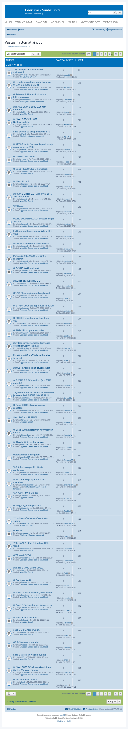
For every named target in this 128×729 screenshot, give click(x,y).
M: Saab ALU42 (21, 181)
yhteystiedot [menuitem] (90, 22)
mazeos (24, 533)
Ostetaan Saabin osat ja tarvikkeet (34, 161)
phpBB (62, 715)
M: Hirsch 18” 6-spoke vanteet (28, 442)
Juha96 (24, 608)
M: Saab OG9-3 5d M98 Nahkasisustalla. (25, 121)
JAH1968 (25, 673)
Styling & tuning (26, 525)
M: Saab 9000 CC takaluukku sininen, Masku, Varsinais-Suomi (32, 669)
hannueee (25, 548)
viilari (23, 296)
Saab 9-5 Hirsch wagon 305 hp (29, 654)
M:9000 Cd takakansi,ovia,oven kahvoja (33, 592)
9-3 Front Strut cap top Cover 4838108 (33, 305)
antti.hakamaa (27, 485)
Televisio (24, 271)
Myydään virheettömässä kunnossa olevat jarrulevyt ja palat (31, 344)
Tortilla (24, 496)
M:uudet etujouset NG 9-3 (26, 280)
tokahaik (24, 209)
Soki (23, 570)
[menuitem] (20, 30)
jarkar (23, 632)
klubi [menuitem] (8, 22)
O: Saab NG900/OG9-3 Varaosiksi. (30, 169)
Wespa (24, 645)
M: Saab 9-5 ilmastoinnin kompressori (33, 605)
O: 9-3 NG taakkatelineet (26, 268)
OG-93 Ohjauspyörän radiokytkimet (31, 293)
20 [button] (116, 53)
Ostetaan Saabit (26, 173)
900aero (24, 445)
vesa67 (24, 149)
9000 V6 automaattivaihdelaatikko (31, 243)
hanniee (24, 283)
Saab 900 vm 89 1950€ (25, 417)
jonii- (23, 682)
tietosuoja (111, 22)
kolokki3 (24, 620)
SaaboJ (24, 333)
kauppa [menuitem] (72, 22)
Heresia (24, 348)
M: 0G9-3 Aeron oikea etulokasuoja (31, 367)
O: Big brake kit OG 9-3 (25, 679)
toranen (24, 420)
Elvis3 (23, 134)
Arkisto (24, 323)
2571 (23, 657)
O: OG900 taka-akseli (24, 156)
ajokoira (24, 308)
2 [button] (97, 53)
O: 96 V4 (17, 530)
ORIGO (24, 472)
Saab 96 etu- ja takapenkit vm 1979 (31, 131)
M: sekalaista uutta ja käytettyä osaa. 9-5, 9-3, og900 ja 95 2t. (32, 83)
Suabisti (24, 125)
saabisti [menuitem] (41, 22)
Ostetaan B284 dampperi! (26, 454)
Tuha (23, 361)
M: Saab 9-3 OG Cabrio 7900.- (28, 567)
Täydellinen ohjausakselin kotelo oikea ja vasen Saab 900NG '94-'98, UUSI (33, 394)
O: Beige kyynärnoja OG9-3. (27, 505)
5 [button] (109, 53)
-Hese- (24, 159)
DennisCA (25, 410)
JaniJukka (25, 398)
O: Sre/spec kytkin (22, 580)
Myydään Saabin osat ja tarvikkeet (34, 89)
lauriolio (24, 184)
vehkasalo (25, 100)
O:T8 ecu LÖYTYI (22, 555)
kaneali (24, 87)
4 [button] (105, 53)
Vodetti (24, 75)
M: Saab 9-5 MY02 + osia (26, 617)
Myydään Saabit (26, 114)
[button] (88, 54)
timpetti (24, 199)
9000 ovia (18, 206)
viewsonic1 (25, 523)
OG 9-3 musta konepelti (25, 642)
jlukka (23, 112)
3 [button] (101, 53)
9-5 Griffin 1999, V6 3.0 (25, 493)
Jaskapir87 (25, 457)
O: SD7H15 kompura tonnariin (28, 330)
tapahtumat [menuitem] (23, 22)
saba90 (24, 583)
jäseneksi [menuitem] (57, 22)
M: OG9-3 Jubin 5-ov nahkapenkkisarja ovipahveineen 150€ (33, 145)
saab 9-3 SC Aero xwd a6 (26, 629)
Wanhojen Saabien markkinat (32, 102)
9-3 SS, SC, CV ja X (28, 77)
